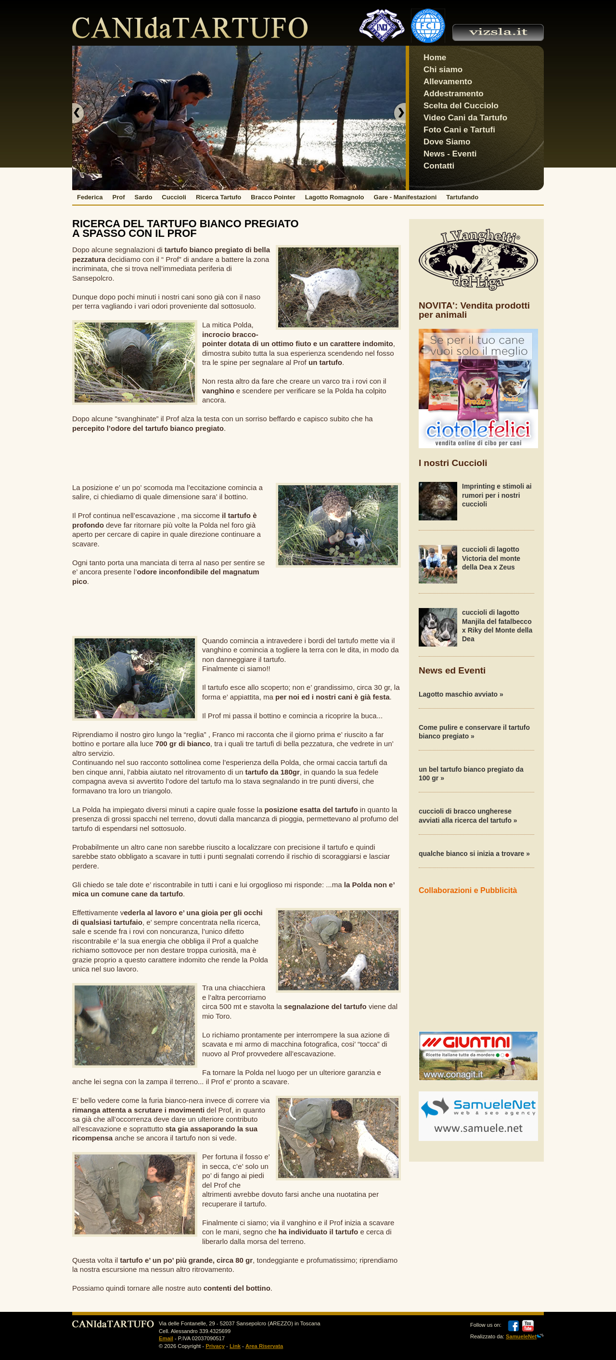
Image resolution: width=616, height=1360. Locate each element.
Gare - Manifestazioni (405, 197)
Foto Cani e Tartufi (459, 129)
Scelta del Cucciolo (461, 105)
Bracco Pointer (273, 197)
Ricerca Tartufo (218, 197)
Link (235, 1346)
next (399, 113)
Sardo (143, 197)
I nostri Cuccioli (453, 463)
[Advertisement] (236, 456)
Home (435, 57)
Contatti (439, 165)
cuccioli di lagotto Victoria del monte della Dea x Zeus (491, 557)
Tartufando (462, 197)
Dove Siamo (447, 141)
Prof (118, 197)
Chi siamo (443, 69)
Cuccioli (174, 197)
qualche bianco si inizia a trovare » (474, 853)
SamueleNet (521, 1336)
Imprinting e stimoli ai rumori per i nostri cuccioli (497, 494)
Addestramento (454, 93)
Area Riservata (264, 1346)
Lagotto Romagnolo (334, 197)
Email (166, 1338)
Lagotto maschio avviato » (461, 694)
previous (79, 113)
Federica (90, 197)
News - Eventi (450, 153)
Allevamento (448, 81)
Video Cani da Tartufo (465, 117)
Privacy (215, 1346)
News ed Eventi (452, 670)
